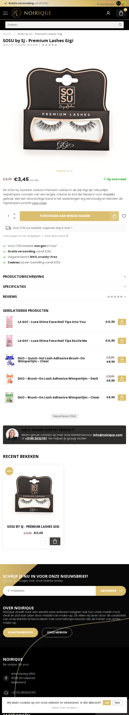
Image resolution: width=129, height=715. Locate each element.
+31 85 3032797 (36, 438)
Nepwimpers (64, 416)
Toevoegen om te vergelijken (22, 236)
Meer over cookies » (65, 707)
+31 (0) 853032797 (23, 693)
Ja (107, 703)
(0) (60, 45)
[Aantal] (45, 541)
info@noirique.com (107, 435)
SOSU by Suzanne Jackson (20, 45)
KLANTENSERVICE (20, 632)
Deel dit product (56, 236)
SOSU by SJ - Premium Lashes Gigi (40, 34)
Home (7, 34)
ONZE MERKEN (57, 632)
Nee (117, 703)
